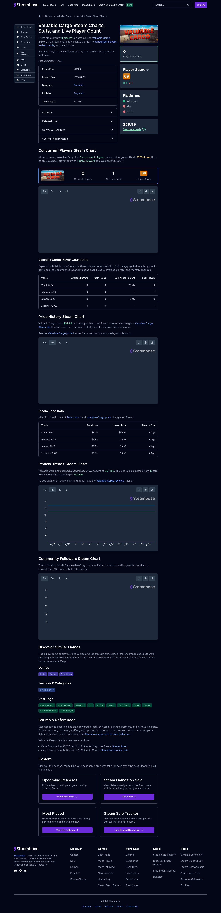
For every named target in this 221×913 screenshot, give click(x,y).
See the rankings (67, 796)
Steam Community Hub (114, 750)
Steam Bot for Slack (192, 866)
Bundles (75, 873)
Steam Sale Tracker (164, 854)
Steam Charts (78, 879)
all (66, 191)
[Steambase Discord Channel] (15, 870)
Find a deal (129, 796)
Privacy (87, 906)
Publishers (132, 879)
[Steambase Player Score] (147, 69)
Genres (130, 854)
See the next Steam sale (129, 830)
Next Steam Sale (190, 873)
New (62, 5)
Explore (201, 5)
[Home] (39, 16)
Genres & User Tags (78, 130)
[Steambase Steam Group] (20, 870)
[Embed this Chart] (140, 191)
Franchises (132, 885)
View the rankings (67, 830)
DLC (72, 860)
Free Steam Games (164, 870)
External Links (78, 121)
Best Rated (104, 854)
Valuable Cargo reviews (110, 480)
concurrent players (106, 41)
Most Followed (106, 866)
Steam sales (74, 417)
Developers (132, 873)
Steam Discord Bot (191, 860)
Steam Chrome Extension (111, 5)
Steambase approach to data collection (107, 734)
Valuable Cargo (64, 16)
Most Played (49, 5)
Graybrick (79, 85)
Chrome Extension (191, 854)
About (120, 906)
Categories (132, 860)
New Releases (106, 873)
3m (52, 191)
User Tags (131, 866)
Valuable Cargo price (60, 333)
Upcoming (73, 5)
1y (60, 191)
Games (48, 16)
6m (52, 342)
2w (44, 191)
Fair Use (109, 906)
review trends (46, 45)
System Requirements (78, 139)
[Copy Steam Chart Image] (146, 191)
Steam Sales (88, 5)
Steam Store (119, 746)
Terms (97, 906)
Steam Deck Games (109, 885)
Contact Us (132, 906)
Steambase (19, 855)
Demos (74, 866)
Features (78, 112)
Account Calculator (192, 879)
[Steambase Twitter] (25, 870)
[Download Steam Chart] (152, 191)
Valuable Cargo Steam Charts (91, 16)
